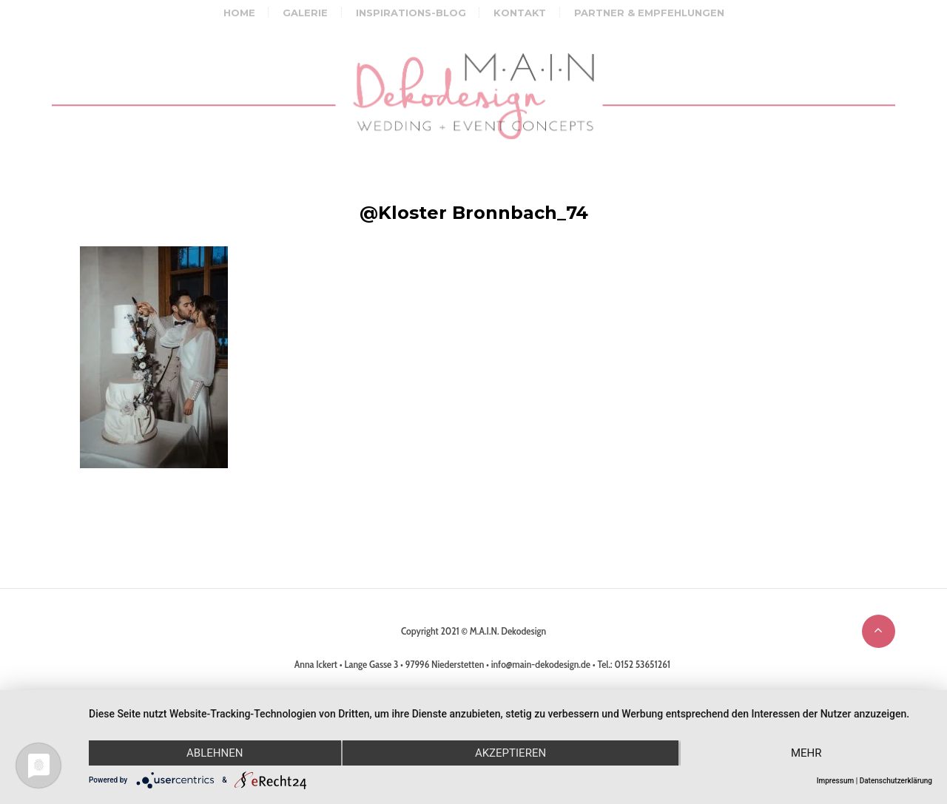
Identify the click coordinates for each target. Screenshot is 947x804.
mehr (806, 753)
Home (239, 12)
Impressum (836, 781)
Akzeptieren (510, 753)
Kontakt (519, 12)
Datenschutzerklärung (896, 781)
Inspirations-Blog (411, 12)
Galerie (305, 12)
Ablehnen (214, 753)
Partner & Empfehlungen (649, 12)
